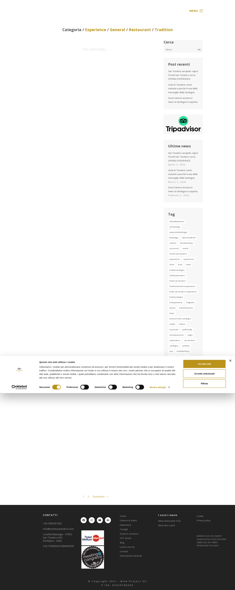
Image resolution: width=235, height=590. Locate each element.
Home (123, 516)
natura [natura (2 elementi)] (182, 324)
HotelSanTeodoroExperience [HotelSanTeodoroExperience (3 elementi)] (182, 286)
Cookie (200, 516)
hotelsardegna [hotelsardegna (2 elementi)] (176, 297)
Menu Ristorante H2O (169, 520)
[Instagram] (92, 520)
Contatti (124, 551)
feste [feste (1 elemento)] (171, 264)
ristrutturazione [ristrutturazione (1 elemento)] (176, 335)
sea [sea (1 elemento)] (171, 351)
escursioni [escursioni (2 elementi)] (174, 248)
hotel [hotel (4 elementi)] (188, 264)
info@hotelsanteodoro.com (58, 529)
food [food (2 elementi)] (180, 264)
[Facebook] (84, 520)
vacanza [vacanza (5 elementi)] (173, 372)
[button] (196, 11)
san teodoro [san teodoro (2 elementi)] (189, 340)
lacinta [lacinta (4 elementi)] (172, 307)
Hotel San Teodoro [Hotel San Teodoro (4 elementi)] (177, 280)
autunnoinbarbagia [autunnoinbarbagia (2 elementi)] (178, 232)
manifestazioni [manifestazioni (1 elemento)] (186, 307)
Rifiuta (204, 580)
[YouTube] (100, 520)
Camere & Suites (128, 520)
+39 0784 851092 (52, 523)
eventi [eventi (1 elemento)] (185, 248)
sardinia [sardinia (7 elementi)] (185, 345)
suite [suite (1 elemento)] (186, 356)
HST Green (125, 538)
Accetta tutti (204, 560)
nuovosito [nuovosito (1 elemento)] (173, 329)
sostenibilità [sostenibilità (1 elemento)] (174, 356)
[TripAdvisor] (108, 520)
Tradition (164, 30)
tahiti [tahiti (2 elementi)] (171, 362)
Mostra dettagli (158, 584)
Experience (95, 30)
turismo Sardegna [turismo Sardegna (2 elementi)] (177, 367)
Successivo (100, 496)
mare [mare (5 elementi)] (171, 313)
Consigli (124, 529)
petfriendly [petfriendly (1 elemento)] (187, 329)
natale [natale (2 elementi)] (172, 324)
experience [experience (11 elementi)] (174, 259)
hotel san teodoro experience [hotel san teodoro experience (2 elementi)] (182, 291)
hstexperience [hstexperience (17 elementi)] (176, 302)
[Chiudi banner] (230, 557)
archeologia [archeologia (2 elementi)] (174, 226)
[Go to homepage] (43, 10)
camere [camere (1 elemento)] (172, 243)
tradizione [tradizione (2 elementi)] (182, 362)
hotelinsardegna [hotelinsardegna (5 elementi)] (176, 270)
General (117, 30)
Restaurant (140, 30)
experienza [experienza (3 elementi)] (188, 259)
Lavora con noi (127, 546)
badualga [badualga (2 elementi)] (173, 237)
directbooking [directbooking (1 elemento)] (186, 243)
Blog (122, 542)
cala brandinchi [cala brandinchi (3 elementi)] (189, 237)
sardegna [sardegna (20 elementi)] (173, 345)
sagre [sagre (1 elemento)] (190, 335)
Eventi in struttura (129, 533)
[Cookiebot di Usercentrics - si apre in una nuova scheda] (19, 584)
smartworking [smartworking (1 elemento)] (183, 351)
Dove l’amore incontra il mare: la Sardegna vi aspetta (183, 99)
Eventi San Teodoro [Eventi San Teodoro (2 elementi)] (178, 253)
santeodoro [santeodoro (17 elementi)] (174, 340)
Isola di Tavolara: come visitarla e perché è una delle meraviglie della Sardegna (183, 88)
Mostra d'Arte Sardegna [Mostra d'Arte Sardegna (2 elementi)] (180, 318)
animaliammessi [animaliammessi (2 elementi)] (176, 221)
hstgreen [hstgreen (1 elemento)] (190, 302)
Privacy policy (204, 520)
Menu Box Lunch (166, 525)
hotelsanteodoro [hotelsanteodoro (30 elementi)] (177, 275)
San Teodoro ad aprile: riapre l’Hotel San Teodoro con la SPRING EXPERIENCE (183, 75)
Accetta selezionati (204, 570)
